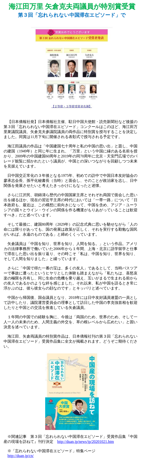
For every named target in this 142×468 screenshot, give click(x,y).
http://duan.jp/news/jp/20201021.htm (85, 442)
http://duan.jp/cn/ (20, 456)
